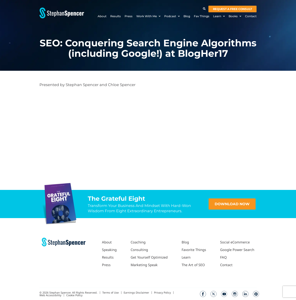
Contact (251, 16)
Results (115, 16)
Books (235, 16)
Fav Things (201, 16)
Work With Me (148, 16)
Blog (186, 16)
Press (129, 16)
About (102, 16)
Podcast (172, 16)
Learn (219, 16)
